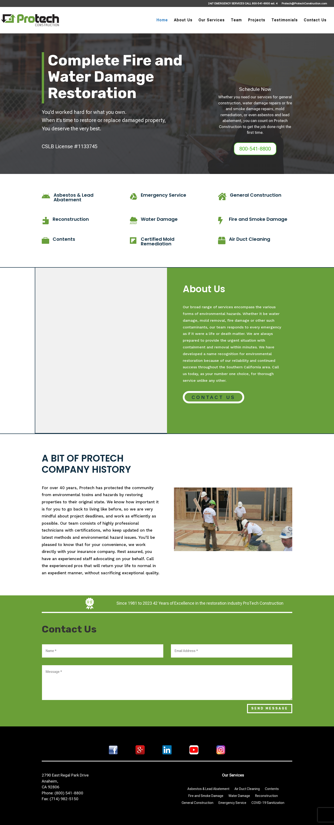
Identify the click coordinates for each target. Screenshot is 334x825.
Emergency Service (163, 195)
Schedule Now (255, 89)
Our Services (212, 20)
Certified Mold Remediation (157, 241)
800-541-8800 (255, 149)
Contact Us (315, 20)
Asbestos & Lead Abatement (73, 197)
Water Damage (159, 219)
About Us (183, 20)
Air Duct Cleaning (249, 239)
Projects (256, 20)
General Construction (255, 195)
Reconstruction (71, 219)
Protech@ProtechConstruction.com (304, 3)
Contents (64, 239)
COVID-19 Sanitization (267, 803)
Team (236, 20)
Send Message (269, 708)
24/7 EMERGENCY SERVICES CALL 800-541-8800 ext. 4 (242, 3)
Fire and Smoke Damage (258, 219)
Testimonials (284, 20)
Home (162, 20)
